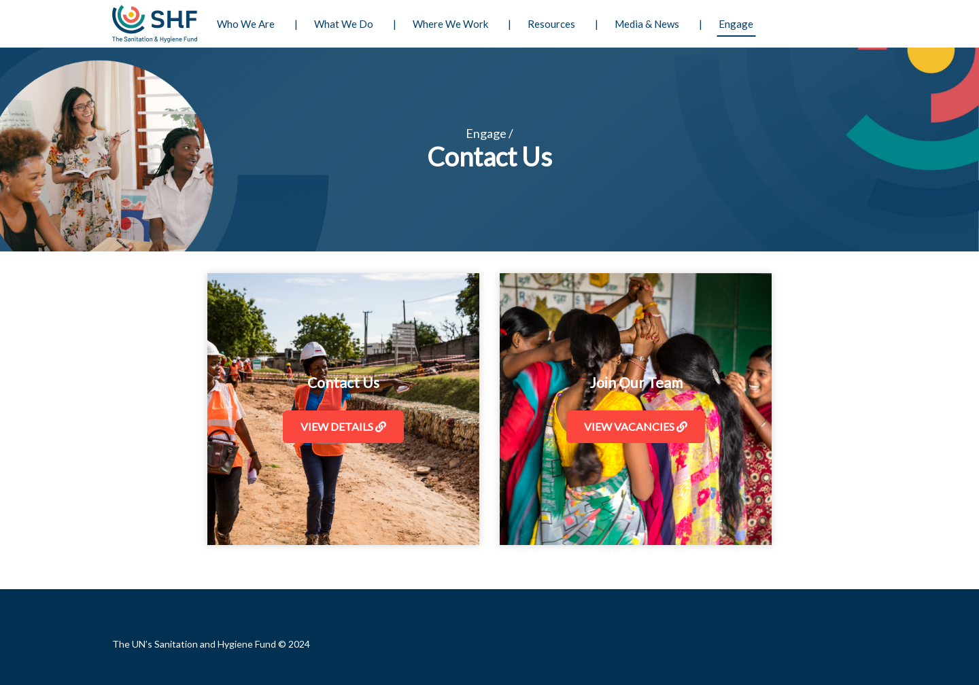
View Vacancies (635, 426)
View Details (343, 426)
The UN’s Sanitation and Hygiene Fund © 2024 (211, 644)
